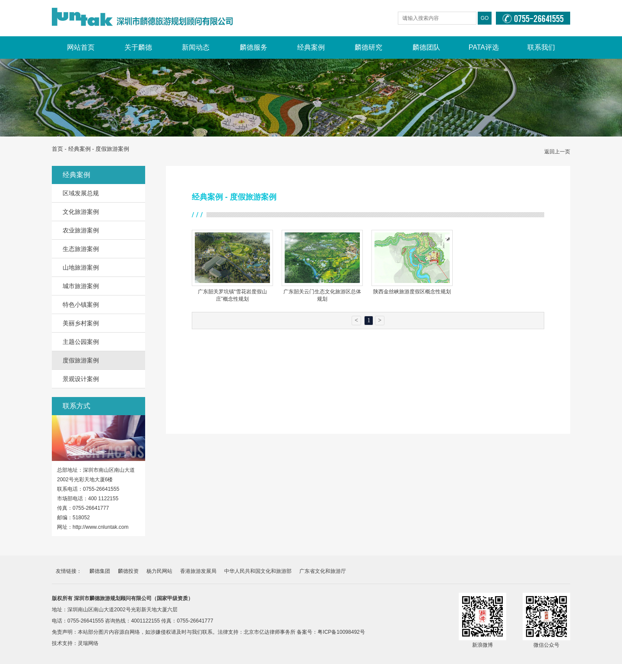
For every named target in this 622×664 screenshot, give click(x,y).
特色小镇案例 (81, 304)
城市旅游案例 (81, 286)
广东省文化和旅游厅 (322, 571)
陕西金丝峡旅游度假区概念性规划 (412, 292)
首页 (57, 149)
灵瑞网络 (88, 643)
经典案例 (79, 149)
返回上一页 (557, 152)
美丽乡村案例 (81, 323)
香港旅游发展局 (198, 571)
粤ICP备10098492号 (341, 632)
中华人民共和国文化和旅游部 (258, 571)
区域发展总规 (81, 193)
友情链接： (69, 571)
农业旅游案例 (81, 230)
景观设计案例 (81, 378)
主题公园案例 (81, 341)
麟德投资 (128, 571)
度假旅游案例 (81, 360)
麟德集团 (99, 571)
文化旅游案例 (81, 211)
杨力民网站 (159, 571)
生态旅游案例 (81, 248)
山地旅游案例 (81, 267)
